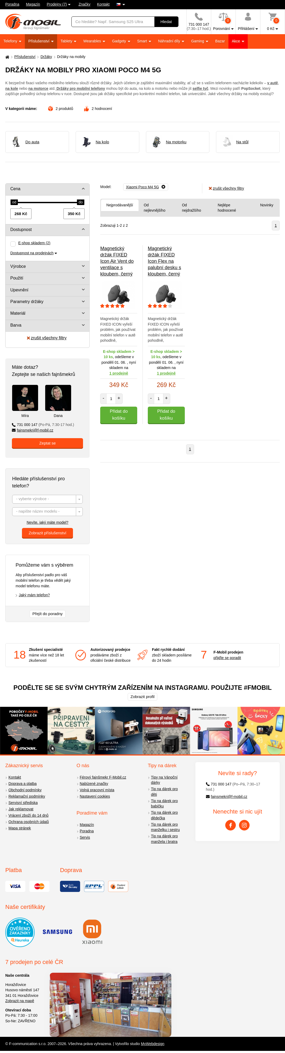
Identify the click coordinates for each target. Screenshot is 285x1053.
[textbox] (47, 499)
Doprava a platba (22, 783)
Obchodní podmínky (25, 790)
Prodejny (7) (57, 4)
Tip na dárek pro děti (164, 792)
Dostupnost (21, 229)
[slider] (14, 202)
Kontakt (103, 4)
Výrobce (18, 266)
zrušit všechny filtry (47, 338)
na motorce (38, 88)
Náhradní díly (169, 41)
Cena (15, 188)
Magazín (33, 4)
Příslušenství (39, 41)
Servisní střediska (23, 803)
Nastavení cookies (95, 796)
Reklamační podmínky (26, 796)
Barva (15, 325)
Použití (16, 278)
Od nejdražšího (191, 208)
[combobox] (47, 499)
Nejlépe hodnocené (227, 208)
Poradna (12, 4)
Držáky (46, 57)
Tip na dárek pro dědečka (164, 815)
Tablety (67, 41)
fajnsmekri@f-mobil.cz (32, 430)
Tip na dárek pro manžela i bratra (164, 839)
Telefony (10, 41)
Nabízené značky (94, 783)
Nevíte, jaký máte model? (47, 522)
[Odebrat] (145, 187)
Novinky (266, 205)
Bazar (220, 41)
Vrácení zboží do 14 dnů (28, 815)
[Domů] (6, 57)
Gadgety (119, 41)
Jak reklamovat (20, 809)
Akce (236, 41)
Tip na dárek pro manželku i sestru (165, 827)
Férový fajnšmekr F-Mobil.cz (103, 777)
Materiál (17, 313)
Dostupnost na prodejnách (31, 253)
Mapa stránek (19, 828)
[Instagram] (244, 825)
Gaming (198, 41)
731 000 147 (43, 425)
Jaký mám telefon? (34, 595)
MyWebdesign (152, 1044)
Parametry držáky (26, 301)
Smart (142, 41)
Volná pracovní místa (97, 790)
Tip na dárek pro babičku (164, 803)
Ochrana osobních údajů (28, 822)
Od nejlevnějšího (155, 208)
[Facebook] (230, 825)
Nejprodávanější (119, 205)
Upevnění (19, 290)
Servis (85, 837)
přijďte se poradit (227, 658)
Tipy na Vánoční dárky (164, 780)
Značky (84, 4)
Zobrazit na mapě (19, 1001)
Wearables (92, 41)
